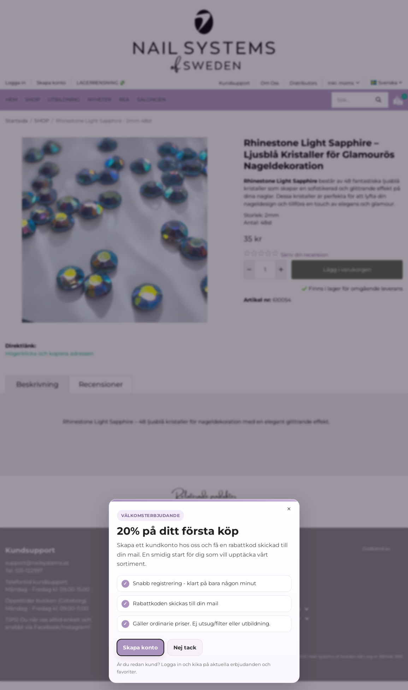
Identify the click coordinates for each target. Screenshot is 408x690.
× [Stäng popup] (288, 509)
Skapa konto (140, 647)
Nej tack (184, 647)
